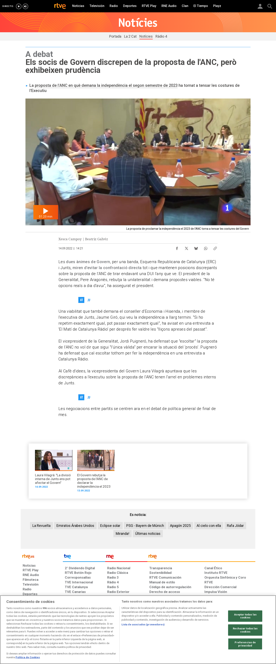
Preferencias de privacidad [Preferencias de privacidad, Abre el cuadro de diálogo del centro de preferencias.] (245, 644)
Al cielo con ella (209, 525)
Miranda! (122, 533)
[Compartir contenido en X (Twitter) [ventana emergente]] (186, 247)
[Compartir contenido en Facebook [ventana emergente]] (177, 247)
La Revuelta (41, 525)
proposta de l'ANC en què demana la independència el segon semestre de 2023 (106, 85)
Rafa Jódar (235, 525)
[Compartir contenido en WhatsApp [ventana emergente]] (205, 247)
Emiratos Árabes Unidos (75, 525)
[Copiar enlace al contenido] (215, 247)
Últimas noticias (147, 533)
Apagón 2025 (180, 525)
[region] (138, 629)
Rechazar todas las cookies (245, 630)
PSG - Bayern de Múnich (145, 525)
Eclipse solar (110, 525)
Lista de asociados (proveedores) (143, 624)
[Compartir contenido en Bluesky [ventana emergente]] (196, 247)
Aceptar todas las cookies (245, 616)
